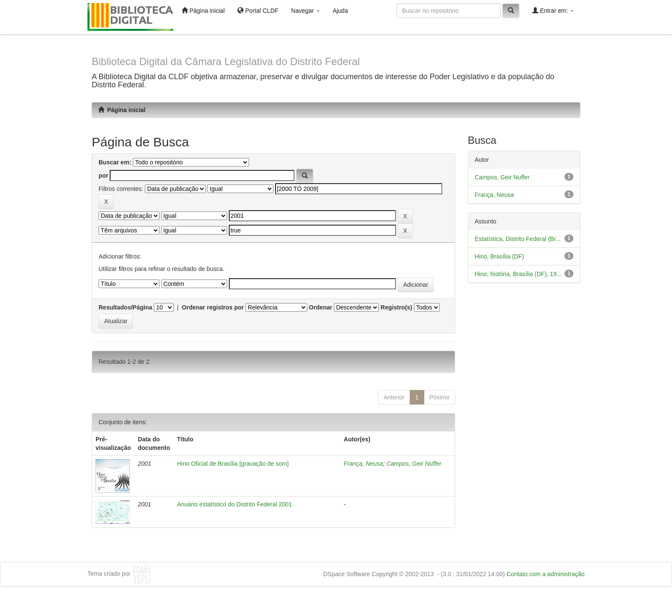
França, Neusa (363, 463)
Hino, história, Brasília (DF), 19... (518, 274)
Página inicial (203, 10)
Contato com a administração (546, 574)
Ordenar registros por (213, 307)
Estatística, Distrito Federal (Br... (518, 238)
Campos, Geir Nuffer (414, 463)
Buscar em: (115, 162)
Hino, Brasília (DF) (499, 256)
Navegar (305, 10)
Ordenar (320, 307)
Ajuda (340, 10)
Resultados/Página (125, 307)
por (103, 175)
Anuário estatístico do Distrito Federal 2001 (234, 504)
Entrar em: (553, 10)
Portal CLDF (257, 10)
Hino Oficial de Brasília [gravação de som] (233, 463)
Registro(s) (396, 307)
